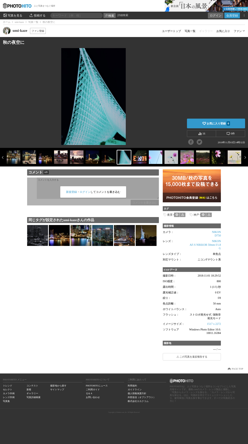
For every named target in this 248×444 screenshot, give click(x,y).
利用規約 (132, 386)
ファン (238, 31)
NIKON (216, 232)
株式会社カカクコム (138, 401)
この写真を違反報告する (193, 356)
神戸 (196, 214)
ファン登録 (38, 30)
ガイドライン (135, 389)
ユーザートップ (171, 31)
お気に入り (223, 31)
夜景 (170, 214)
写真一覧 (33, 22)
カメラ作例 (9, 393)
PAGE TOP (237, 368)
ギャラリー (32, 393)
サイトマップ (57, 389)
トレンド (7, 386)
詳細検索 (122, 15)
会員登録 (232, 15)
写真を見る (12, 15)
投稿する (37, 15)
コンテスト (32, 386)
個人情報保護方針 (137, 393)
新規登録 (71, 191)
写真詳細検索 (33, 397)
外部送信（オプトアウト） (142, 397)
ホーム (6, 22)
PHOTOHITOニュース (97, 386)
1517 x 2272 (214, 323)
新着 (29, 389)
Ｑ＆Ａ (89, 393)
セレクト (7, 389)
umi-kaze (19, 22)
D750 (218, 235)
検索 (109, 15)
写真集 (6, 401)
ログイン (215, 15)
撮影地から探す (58, 386)
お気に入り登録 (218, 123)
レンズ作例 (9, 397)
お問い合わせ (93, 397)
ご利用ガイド (93, 389)
